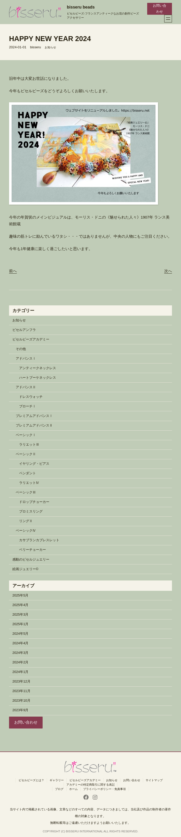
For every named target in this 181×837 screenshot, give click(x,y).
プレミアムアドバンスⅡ (34, 425)
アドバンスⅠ (26, 358)
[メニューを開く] (168, 18)
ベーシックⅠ (26, 435)
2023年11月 (21, 691)
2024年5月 (20, 634)
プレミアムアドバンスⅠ (34, 416)
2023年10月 (21, 700)
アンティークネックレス (37, 368)
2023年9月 (20, 710)
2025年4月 (20, 605)
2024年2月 (20, 662)
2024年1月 (20, 672)
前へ (13, 271)
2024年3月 (20, 653)
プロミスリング (31, 511)
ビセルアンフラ (24, 330)
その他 (21, 349)
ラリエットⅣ (29, 483)
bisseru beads (81, 7)
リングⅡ (26, 521)
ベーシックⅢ (26, 492)
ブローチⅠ (27, 406)
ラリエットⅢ (29, 444)
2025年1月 (20, 624)
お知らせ (50, 47)
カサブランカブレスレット (39, 540)
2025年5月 (20, 595)
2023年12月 (21, 681)
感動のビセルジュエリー (30, 559)
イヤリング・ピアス (34, 464)
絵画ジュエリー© (25, 569)
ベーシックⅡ (26, 454)
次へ (168, 271)
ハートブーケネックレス (37, 377)
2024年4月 (20, 643)
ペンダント (27, 473)
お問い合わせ (159, 8)
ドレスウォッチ (31, 397)
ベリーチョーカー (32, 550)
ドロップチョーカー (34, 502)
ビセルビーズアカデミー (30, 339)
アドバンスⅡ (26, 387)
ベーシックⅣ (26, 530)
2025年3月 (20, 614)
